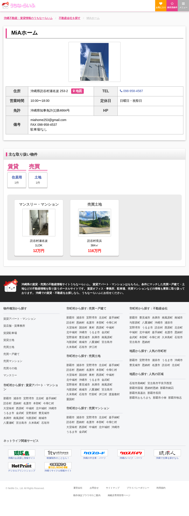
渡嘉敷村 (114, 394)
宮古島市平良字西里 (159, 383)
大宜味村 (8, 408)
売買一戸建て (11, 354)
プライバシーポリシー (138, 488)
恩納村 (17, 403)
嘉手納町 (51, 398)
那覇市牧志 (175, 397)
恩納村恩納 (151, 388)
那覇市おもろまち (140, 397)
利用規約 (161, 488)
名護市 (27, 403)
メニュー (183, 5)
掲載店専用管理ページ (119, 495)
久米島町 (34, 422)
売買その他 (10, 368)
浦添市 (17, 398)
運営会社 (77, 488)
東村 (91, 327)
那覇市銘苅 (167, 388)
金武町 (20, 413)
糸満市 (7, 418)
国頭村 (83, 327)
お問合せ (94, 488)
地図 (77, 91)
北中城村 (41, 408)
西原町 (20, 408)
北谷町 (40, 398)
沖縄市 (53, 408)
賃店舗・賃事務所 (14, 325)
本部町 (37, 403)
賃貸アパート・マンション (19, 318)
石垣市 (45, 422)
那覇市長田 (154, 393)
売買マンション (12, 361)
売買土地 (8, 347)
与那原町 (31, 418)
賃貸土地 (8, 340)
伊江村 (93, 347)
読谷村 (7, 403)
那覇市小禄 (159, 397)
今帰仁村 (48, 403)
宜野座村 (31, 413)
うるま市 (8, 413)
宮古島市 (21, 422)
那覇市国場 (136, 388)
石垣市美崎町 (137, 383)
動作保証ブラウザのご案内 (86, 495)
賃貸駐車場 (10, 333)
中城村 (30, 408)
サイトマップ (112, 488)
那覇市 (7, 398)
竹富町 (93, 394)
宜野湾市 (28, 398)
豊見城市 (44, 413)
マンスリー (10, 375)
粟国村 (70, 399)
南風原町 (18, 418)
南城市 (43, 418)
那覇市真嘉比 (137, 393)
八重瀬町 (8, 422)
